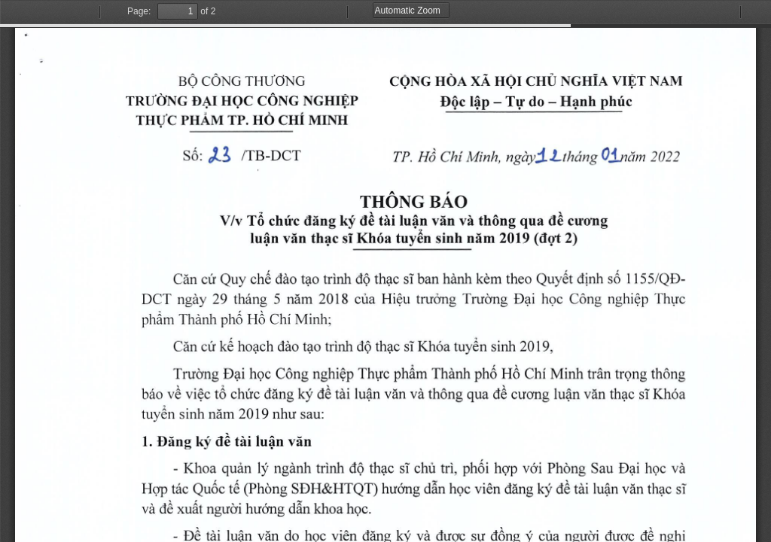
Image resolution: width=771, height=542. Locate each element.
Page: (139, 11)
